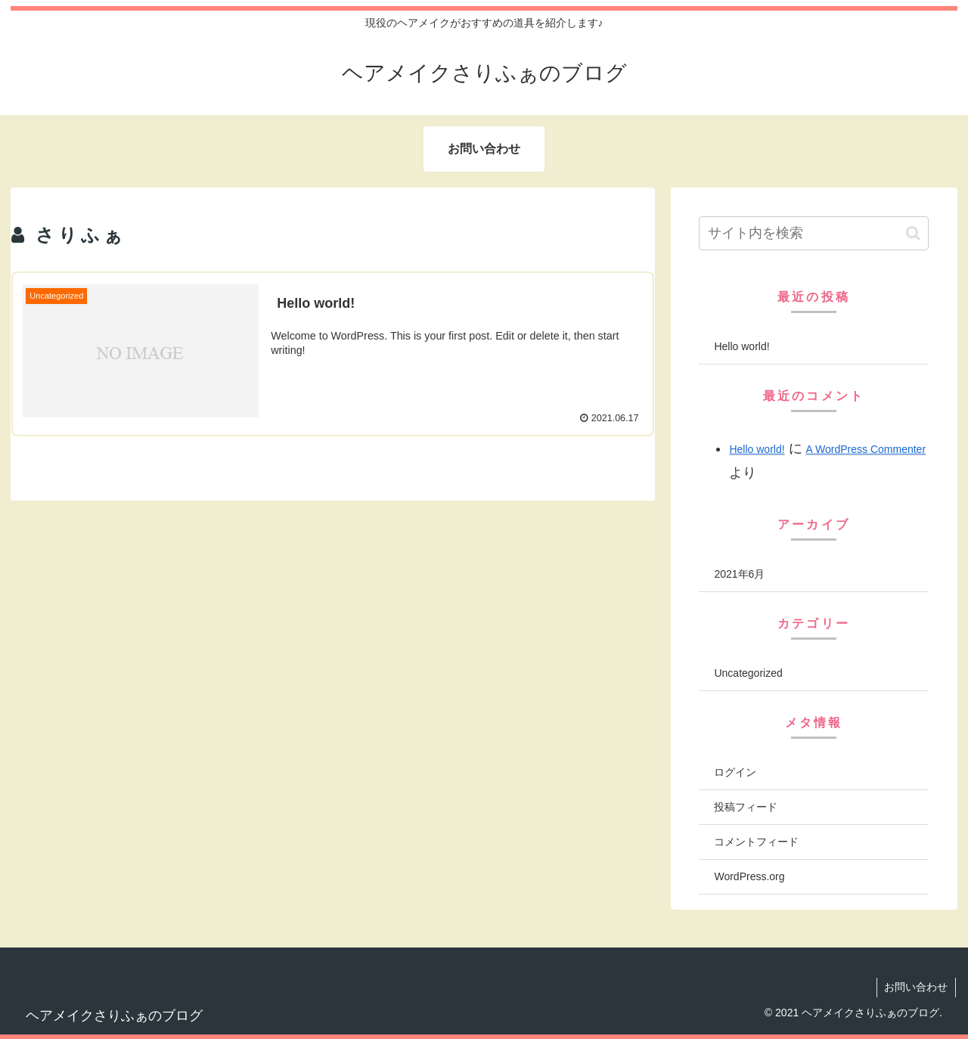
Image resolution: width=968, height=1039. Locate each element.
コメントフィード (756, 842)
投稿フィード (745, 807)
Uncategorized (748, 673)
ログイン (735, 772)
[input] (813, 233)
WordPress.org (749, 876)
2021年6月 (739, 574)
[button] (913, 233)
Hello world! (741, 346)
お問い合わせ (916, 987)
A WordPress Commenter (866, 449)
